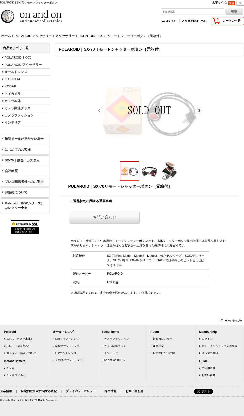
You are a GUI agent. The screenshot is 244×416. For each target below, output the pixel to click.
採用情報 (111, 391)
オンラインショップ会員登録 (219, 345)
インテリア (111, 352)
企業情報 (6, 391)
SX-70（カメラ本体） (19, 338)
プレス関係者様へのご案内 (24, 182)
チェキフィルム (16, 375)
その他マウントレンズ (69, 359)
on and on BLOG (114, 359)
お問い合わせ (105, 217)
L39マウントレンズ (67, 338)
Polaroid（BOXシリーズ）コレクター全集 (24, 205)
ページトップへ (234, 320)
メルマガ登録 (210, 352)
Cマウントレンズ (65, 352)
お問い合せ (208, 375)
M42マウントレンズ (67, 345)
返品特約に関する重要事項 (92, 201)
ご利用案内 (208, 368)
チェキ (10, 368)
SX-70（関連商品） (18, 345)
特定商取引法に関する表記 (39, 391)
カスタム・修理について (21, 352)
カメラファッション (116, 338)
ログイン (170, 20)
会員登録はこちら (196, 20)
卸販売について (16, 192)
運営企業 (158, 345)
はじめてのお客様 (18, 149)
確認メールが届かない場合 (24, 139)
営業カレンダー (162, 338)
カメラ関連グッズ (115, 345)
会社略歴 (11, 171)
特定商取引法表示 (164, 352)
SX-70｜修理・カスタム (22, 160)
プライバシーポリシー (81, 391)
